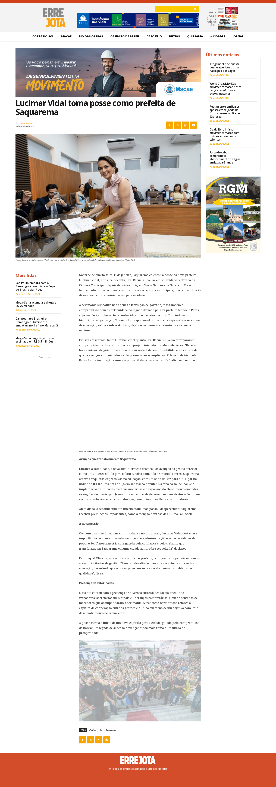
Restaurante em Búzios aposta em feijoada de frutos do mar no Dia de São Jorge (224, 112)
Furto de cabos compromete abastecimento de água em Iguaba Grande (224, 157)
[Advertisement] (44, 381)
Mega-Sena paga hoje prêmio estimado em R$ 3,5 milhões (35, 339)
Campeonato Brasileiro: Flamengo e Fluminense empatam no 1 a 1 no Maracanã (36, 322)
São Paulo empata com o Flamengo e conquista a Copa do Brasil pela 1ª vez (35, 286)
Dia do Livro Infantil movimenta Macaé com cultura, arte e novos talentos (224, 135)
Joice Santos (26, 123)
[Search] (195, 9)
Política (92, 730)
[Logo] (138, 760)
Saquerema (110, 730)
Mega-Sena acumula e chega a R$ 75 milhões (36, 304)
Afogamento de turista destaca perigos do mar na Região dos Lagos (224, 67)
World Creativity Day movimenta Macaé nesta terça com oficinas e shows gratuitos (225, 89)
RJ (101, 730)
